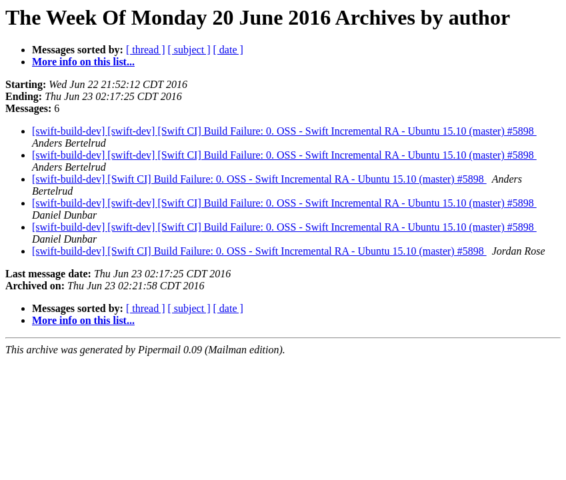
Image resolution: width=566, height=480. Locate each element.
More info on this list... (83, 61)
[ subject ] (189, 49)
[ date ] (228, 49)
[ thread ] (145, 49)
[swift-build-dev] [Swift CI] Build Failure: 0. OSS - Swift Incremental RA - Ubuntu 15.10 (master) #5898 (259, 179)
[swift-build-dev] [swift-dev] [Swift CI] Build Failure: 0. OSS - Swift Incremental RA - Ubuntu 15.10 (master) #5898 (284, 131)
